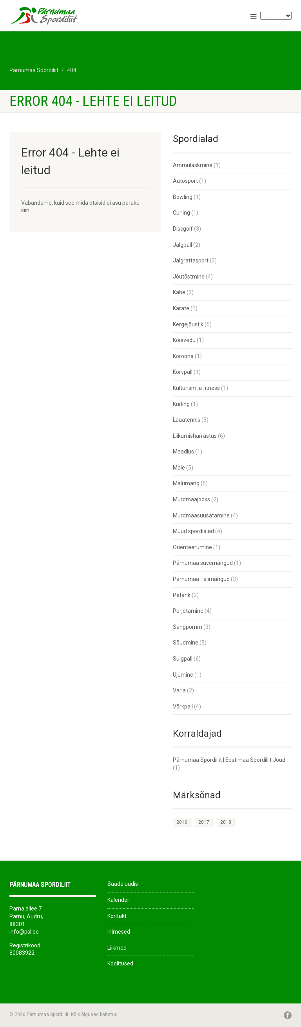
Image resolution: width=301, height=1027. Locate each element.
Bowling (182, 197)
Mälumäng (186, 483)
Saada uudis (122, 884)
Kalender (118, 900)
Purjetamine (188, 611)
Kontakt (117, 916)
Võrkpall (183, 706)
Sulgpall (182, 659)
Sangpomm (187, 627)
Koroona (183, 356)
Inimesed (118, 932)
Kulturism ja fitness (196, 388)
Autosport (185, 181)
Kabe (179, 292)
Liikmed (117, 948)
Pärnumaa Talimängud (201, 579)
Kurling (181, 404)
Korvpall (182, 372)
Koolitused (120, 963)
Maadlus (183, 451)
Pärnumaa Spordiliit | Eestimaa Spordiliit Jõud (229, 760)
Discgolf (183, 229)
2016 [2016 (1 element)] (181, 822)
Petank (181, 595)
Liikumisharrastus (195, 436)
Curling (181, 212)
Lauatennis (186, 420)
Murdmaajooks (191, 499)
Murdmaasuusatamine (201, 515)
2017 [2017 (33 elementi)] (203, 822)
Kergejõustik (188, 324)
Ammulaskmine (192, 165)
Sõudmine (185, 642)
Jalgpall (182, 245)
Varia (179, 690)
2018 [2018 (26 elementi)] (225, 822)
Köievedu (184, 340)
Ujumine (183, 675)
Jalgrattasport (191, 260)
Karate (181, 308)
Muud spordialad (193, 531)
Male (179, 467)
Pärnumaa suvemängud (203, 563)
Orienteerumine (192, 547)
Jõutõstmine (189, 276)
